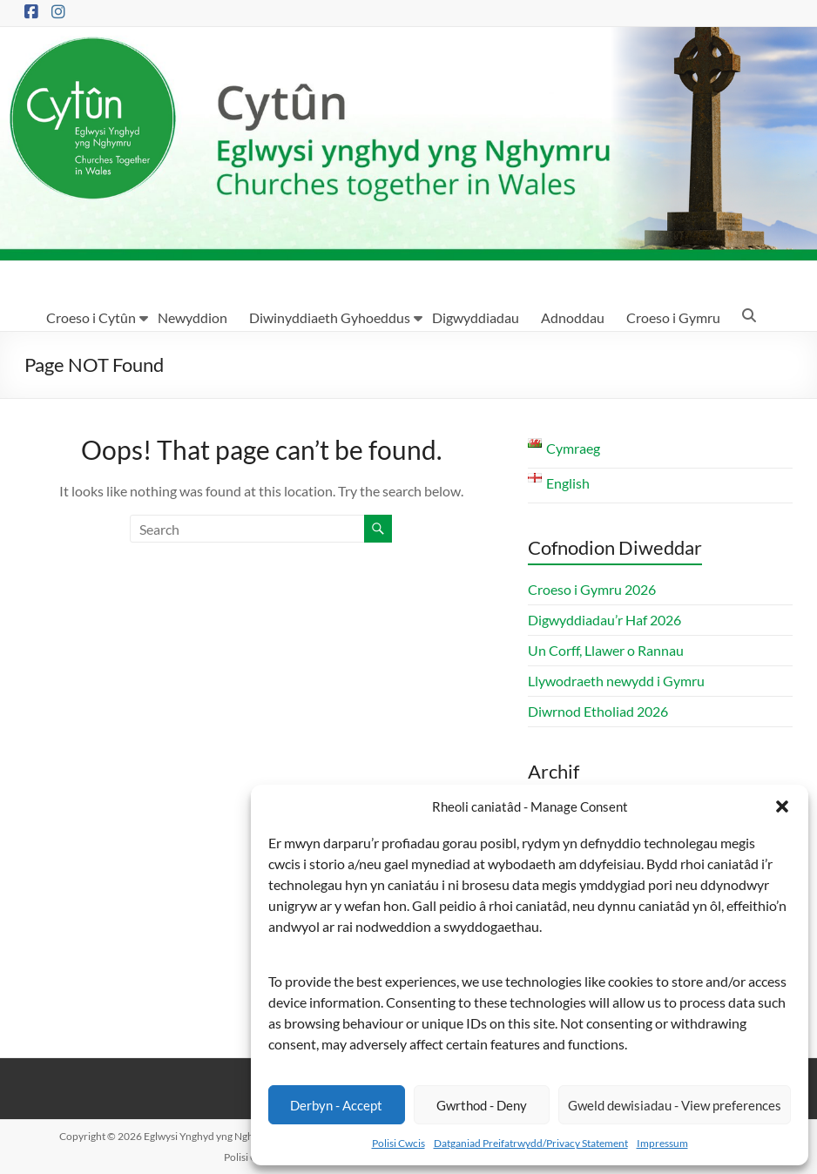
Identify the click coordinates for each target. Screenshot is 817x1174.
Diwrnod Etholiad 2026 (598, 711)
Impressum (662, 1143)
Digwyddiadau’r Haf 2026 (604, 619)
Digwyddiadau (475, 317)
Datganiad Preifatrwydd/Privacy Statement (531, 1143)
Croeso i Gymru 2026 (592, 589)
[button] (782, 806)
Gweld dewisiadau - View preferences (674, 1105)
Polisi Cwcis (398, 1143)
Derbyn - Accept (336, 1105)
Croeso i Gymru (673, 317)
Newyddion (192, 317)
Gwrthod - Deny (481, 1105)
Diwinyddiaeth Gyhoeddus (329, 317)
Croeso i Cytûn (91, 317)
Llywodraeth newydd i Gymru (616, 680)
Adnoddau (572, 317)
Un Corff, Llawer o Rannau (606, 650)
